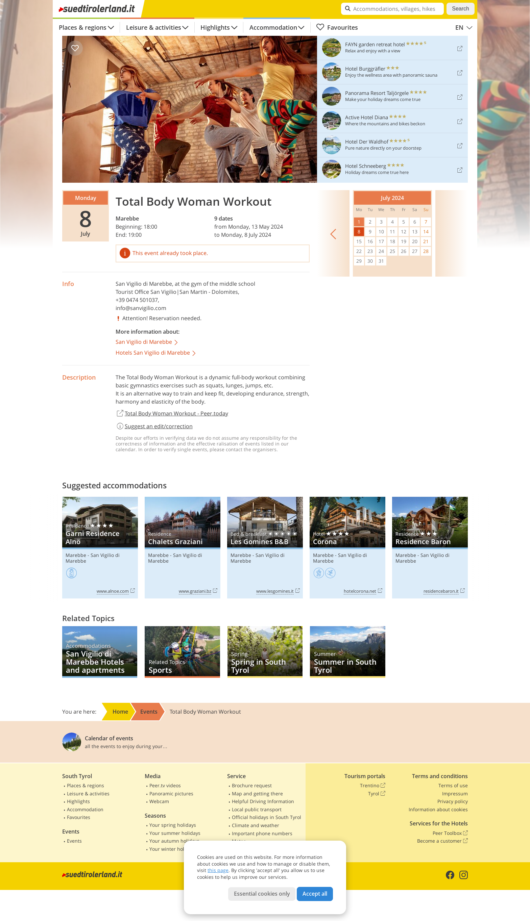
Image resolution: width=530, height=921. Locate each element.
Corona (347, 547)
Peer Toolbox (450, 833)
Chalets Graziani (182, 547)
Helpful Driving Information (263, 801)
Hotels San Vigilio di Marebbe (156, 353)
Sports (182, 652)
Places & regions (82, 27)
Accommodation (273, 27)
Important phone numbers (262, 833)
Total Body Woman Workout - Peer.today (172, 413)
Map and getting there (257, 793)
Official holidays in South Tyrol (266, 817)
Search (460, 8)
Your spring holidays (172, 825)
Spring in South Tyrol (265, 652)
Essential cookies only (262, 893)
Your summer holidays (174, 833)
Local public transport (257, 809)
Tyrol (376, 793)
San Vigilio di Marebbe (144, 283)
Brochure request (252, 785)
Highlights (215, 27)
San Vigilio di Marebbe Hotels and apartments (99, 652)
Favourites (337, 27)
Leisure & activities (153, 27)
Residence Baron (430, 547)
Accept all (315, 893)
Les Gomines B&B (265, 547)
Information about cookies (438, 809)
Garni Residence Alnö (100, 547)
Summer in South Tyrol (347, 652)
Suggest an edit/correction (154, 426)
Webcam (159, 801)
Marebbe (127, 218)
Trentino (372, 785)
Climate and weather (255, 825)
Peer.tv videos (165, 785)
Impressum (455, 793)
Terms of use (453, 785)
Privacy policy (452, 801)
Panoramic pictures (171, 793)
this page (218, 870)
